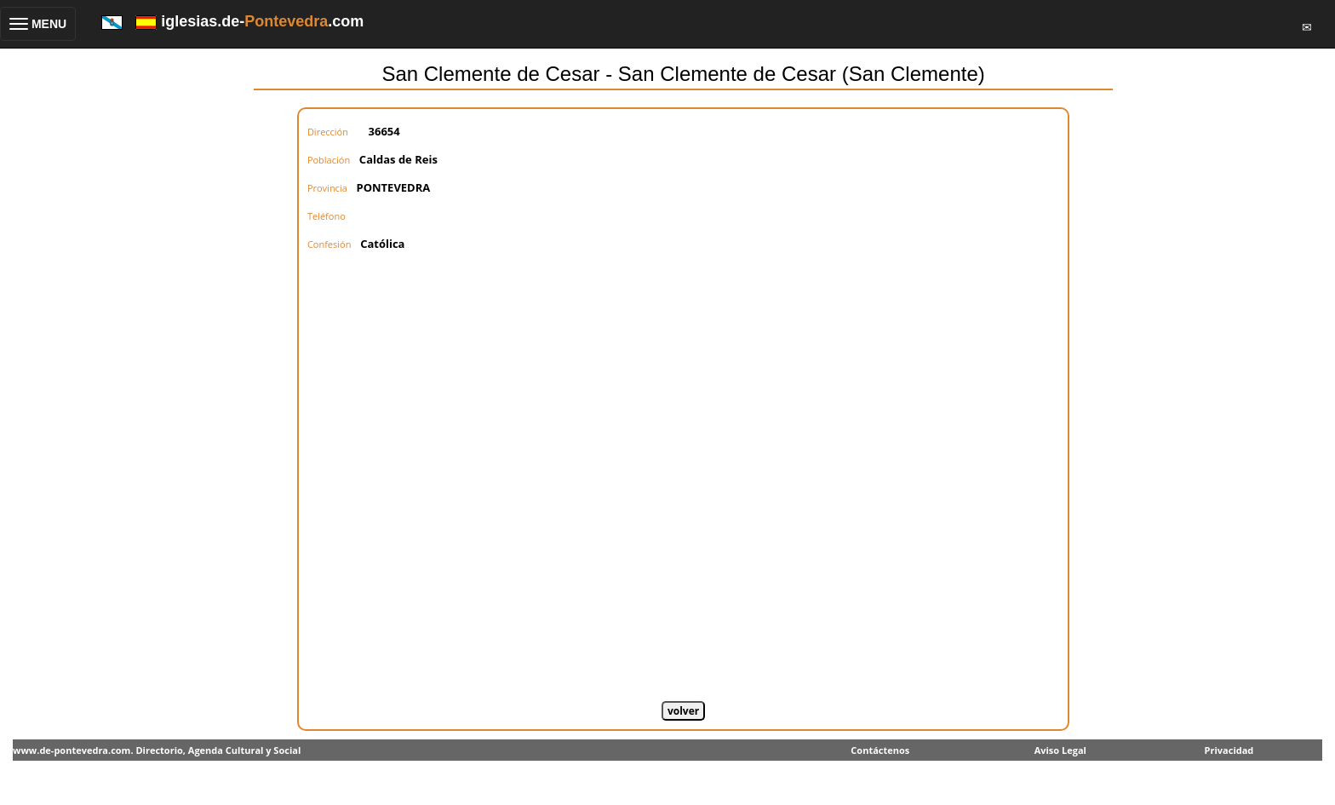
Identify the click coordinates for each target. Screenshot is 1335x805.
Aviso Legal (1060, 750)
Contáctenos (880, 750)
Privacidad (1229, 750)
